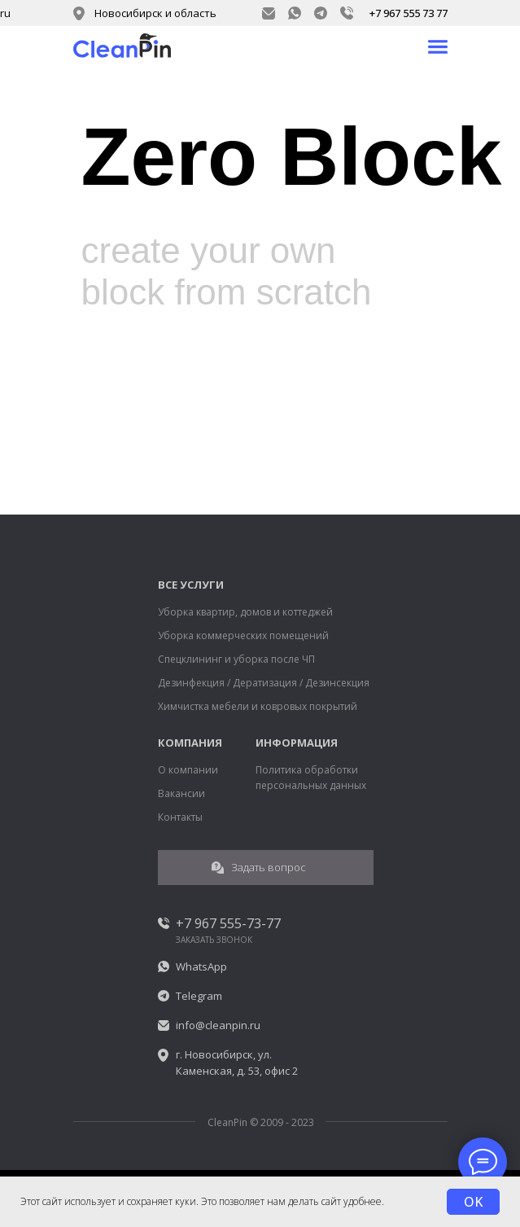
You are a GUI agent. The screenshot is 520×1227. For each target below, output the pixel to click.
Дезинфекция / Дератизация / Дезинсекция (263, 683)
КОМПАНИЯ (190, 742)
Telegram (199, 995)
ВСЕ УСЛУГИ (191, 584)
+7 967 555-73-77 (228, 923)
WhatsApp (201, 966)
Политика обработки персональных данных (311, 777)
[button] (266, 867)
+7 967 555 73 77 (408, 13)
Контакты (180, 817)
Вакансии (181, 793)
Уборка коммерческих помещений (243, 635)
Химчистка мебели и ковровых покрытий (257, 706)
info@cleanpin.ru (218, 1025)
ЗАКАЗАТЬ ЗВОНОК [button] (214, 939)
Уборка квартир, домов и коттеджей (245, 612)
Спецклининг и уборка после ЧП (236, 659)
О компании (188, 770)
